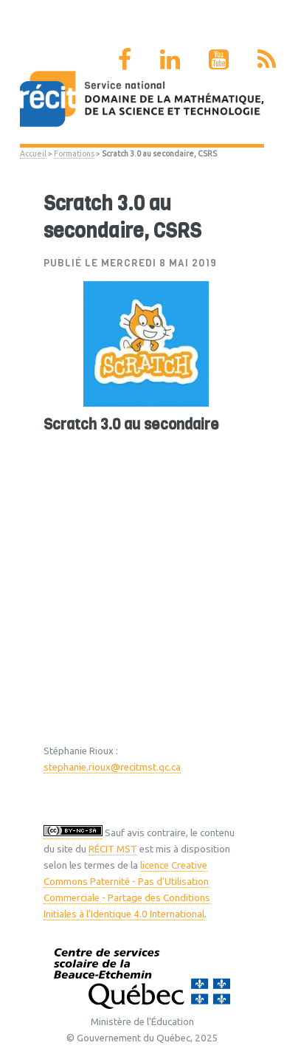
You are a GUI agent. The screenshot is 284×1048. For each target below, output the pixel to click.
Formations (74, 153)
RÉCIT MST (113, 849)
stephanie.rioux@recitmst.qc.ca (112, 767)
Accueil (33, 153)
